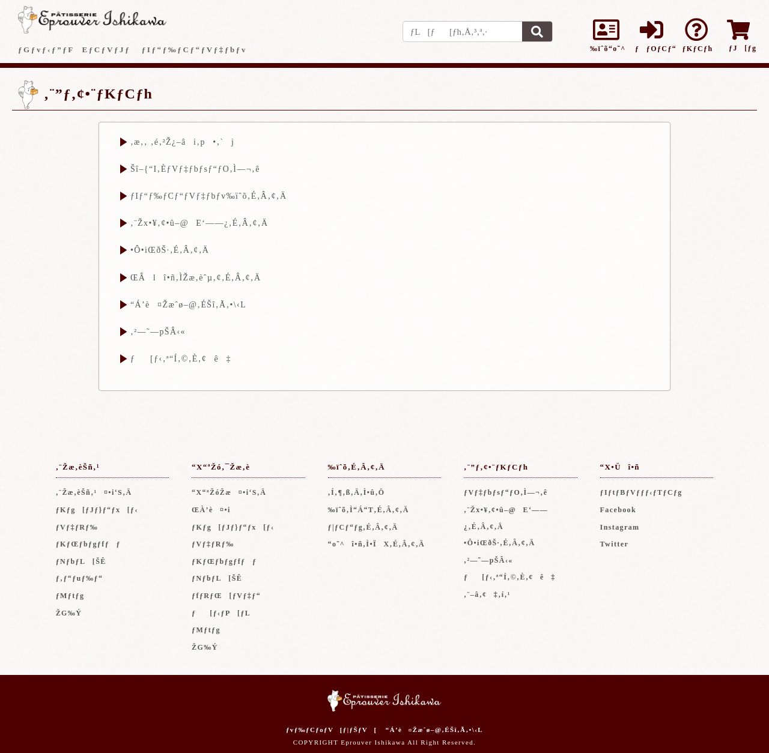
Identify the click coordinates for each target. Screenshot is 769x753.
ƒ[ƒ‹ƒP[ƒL (221, 613)
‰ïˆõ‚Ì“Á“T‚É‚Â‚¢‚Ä (368, 510)
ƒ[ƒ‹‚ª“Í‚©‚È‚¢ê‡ (180, 358)
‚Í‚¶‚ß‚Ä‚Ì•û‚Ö (356, 492)
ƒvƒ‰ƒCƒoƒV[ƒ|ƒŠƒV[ (331, 729)
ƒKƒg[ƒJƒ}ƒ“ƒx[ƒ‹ (97, 510)
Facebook (618, 510)
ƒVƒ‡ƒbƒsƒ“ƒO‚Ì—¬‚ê (505, 492)
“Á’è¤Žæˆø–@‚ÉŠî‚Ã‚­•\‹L (188, 304)
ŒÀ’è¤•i (211, 510)
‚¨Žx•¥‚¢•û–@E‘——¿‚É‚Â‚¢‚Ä (199, 223)
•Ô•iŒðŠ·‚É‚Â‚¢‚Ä (169, 250)
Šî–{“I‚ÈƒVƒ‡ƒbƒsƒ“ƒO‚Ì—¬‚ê (195, 169)
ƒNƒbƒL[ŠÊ (81, 561)
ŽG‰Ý (69, 613)
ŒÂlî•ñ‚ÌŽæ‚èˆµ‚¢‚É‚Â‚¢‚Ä (195, 277)
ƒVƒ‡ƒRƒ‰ (77, 527)
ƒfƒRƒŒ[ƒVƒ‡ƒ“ (226, 595)
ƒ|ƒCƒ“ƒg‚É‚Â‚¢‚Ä (363, 527)
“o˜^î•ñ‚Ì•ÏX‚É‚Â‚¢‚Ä (376, 544)
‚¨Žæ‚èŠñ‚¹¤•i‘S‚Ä (94, 492)
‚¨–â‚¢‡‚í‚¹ (487, 594)
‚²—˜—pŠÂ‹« (158, 331)
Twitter (614, 544)
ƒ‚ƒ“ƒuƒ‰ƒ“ (79, 578)
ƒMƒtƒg (70, 595)
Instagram (620, 527)
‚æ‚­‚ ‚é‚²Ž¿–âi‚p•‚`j (182, 142)
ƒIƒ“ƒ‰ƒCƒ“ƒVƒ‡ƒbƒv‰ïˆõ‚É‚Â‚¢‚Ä (208, 196)
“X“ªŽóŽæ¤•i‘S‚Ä (229, 492)
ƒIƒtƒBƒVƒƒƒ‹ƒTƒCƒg (641, 492)
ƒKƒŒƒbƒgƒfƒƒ (92, 544)
